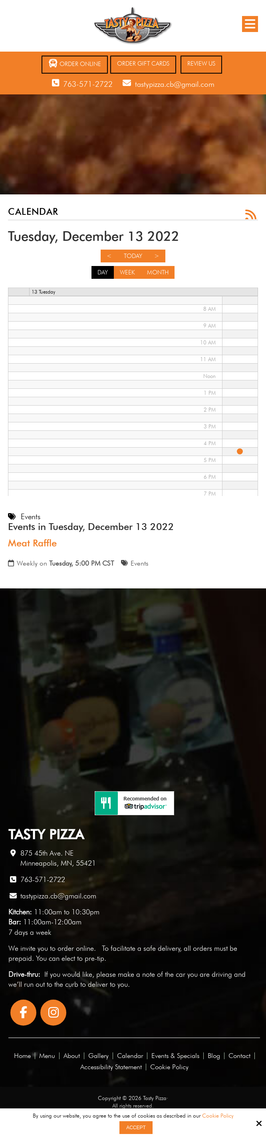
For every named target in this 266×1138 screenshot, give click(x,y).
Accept (136, 1127)
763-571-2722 (88, 84)
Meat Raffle (32, 543)
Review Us (201, 63)
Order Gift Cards (143, 63)
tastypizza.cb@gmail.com (174, 84)
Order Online (74, 63)
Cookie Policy (218, 1115)
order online (76, 948)
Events (140, 563)
